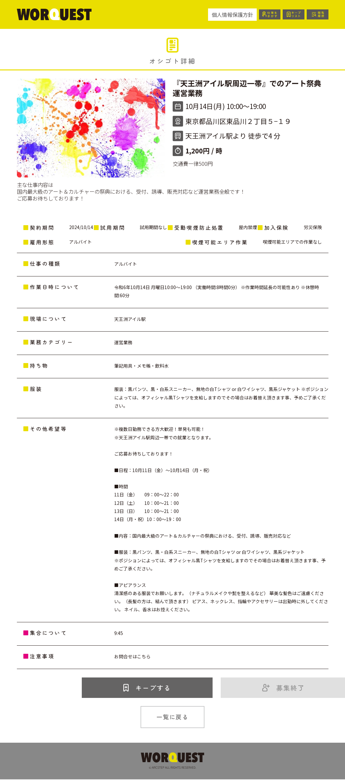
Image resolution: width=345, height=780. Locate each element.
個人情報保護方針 (227, 14)
